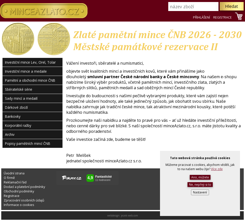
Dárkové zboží (16, 107)
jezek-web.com (129, 215)
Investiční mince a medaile (26, 71)
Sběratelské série (18, 89)
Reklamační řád (15, 182)
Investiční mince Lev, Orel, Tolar (30, 62)
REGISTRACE (222, 17)
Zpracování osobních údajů (24, 200)
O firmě (9, 177)
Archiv (9, 134)
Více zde (217, 169)
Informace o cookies (19, 204)
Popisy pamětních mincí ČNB (27, 143)
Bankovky (12, 116)
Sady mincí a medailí (21, 98)
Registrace (12, 195)
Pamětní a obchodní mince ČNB (30, 80)
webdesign (113, 215)
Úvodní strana (14, 173)
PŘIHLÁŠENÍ (201, 17)
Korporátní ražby (18, 125)
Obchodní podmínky (19, 191)
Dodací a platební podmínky (24, 186)
